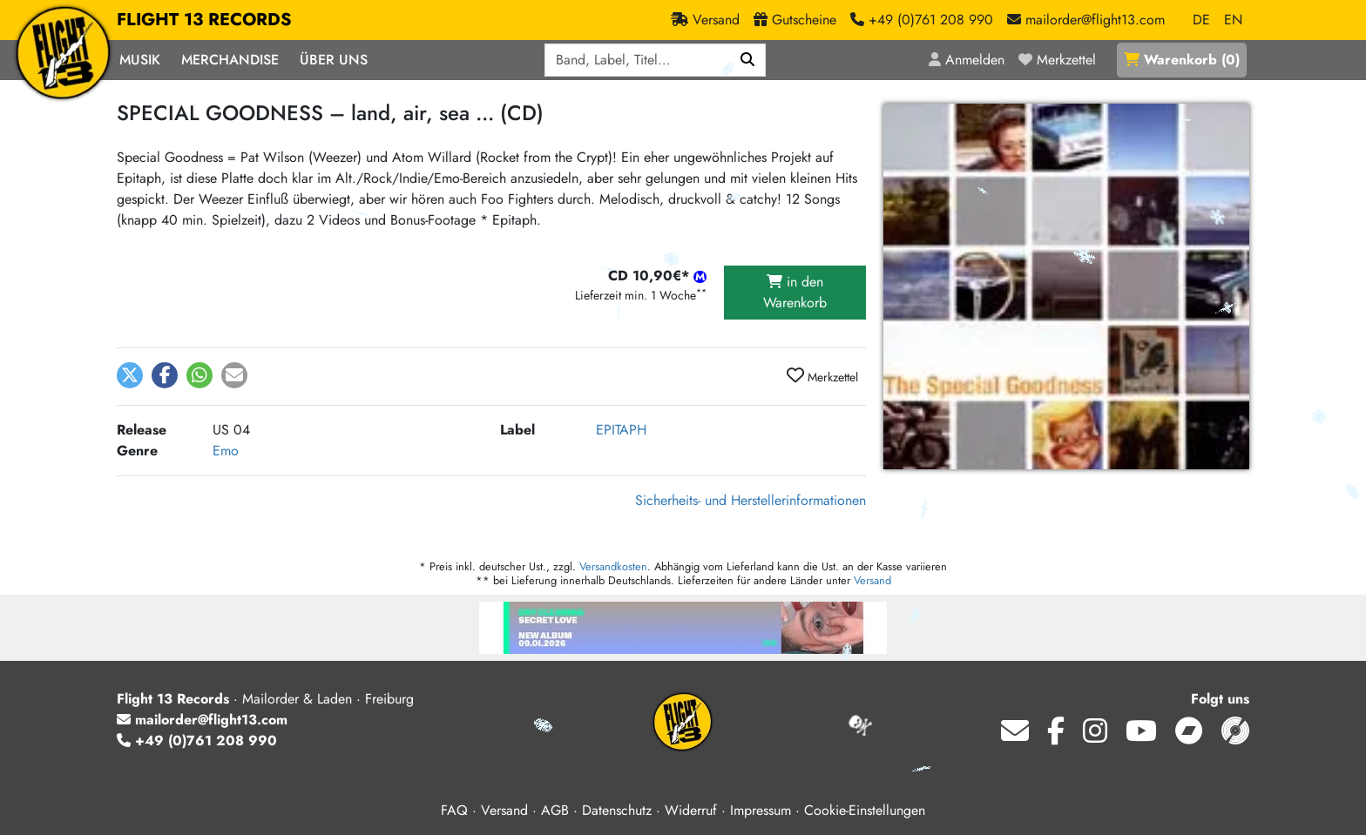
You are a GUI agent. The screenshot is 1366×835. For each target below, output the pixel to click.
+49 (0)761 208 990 (197, 741)
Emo (226, 451)
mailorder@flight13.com (202, 720)
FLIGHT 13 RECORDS (204, 20)
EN (1233, 20)
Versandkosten (613, 566)
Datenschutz (617, 810)
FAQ (454, 810)
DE (1201, 20)
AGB (555, 810)
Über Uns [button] (334, 60)
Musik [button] (139, 60)
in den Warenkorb (795, 292)
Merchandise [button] (230, 60)
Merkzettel (822, 376)
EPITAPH (621, 430)
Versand (872, 580)
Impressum (760, 810)
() (1182, 60)
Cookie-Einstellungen (864, 810)
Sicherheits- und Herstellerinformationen (750, 500)
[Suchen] (748, 60)
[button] (130, 375)
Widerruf (691, 810)
